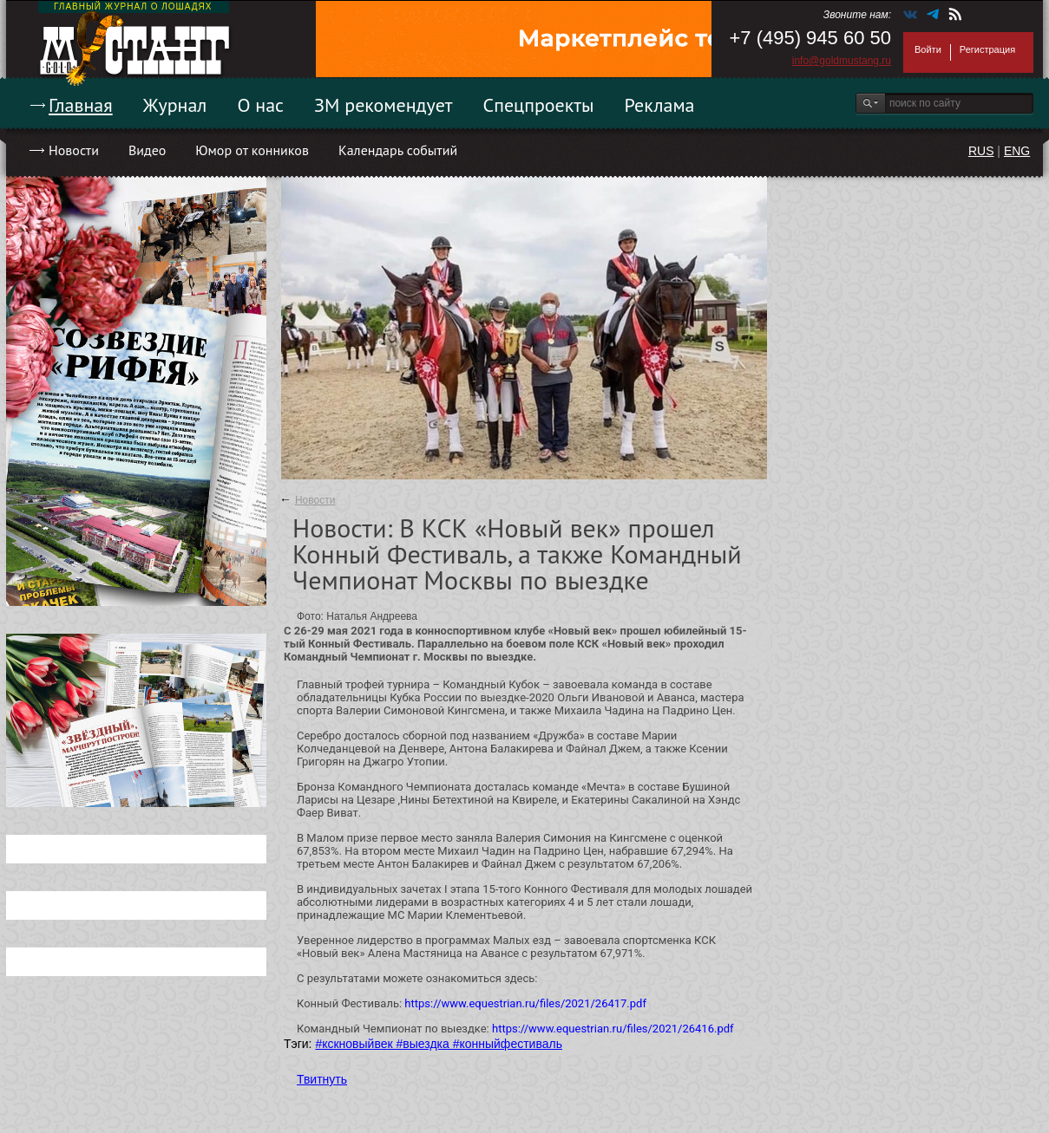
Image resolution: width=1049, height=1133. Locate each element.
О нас (260, 105)
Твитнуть (322, 1079)
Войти (928, 49)
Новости (74, 150)
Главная (81, 105)
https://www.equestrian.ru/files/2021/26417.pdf (525, 1003)
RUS (981, 151)
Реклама (660, 105)
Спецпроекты (538, 105)
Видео (147, 150)
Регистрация (987, 49)
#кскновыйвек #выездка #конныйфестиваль (438, 1044)
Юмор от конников (252, 150)
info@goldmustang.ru (841, 61)
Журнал (175, 105)
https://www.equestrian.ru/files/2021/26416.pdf (613, 1028)
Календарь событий (397, 150)
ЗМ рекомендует (383, 105)
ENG (1017, 151)
